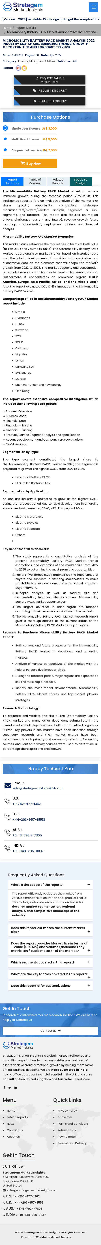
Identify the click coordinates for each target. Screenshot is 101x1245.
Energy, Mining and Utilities (36, 61)
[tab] (50, 885)
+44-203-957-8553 (28, 819)
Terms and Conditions (73, 1124)
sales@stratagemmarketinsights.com (38, 788)
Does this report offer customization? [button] (41, 986)
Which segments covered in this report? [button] (43, 962)
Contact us (50, 1031)
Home (7, 28)
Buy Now (30, 163)
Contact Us (15, 1130)
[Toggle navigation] (93, 7)
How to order (66, 1137)
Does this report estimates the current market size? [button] (48, 930)
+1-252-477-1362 (26, 804)
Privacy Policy (67, 1111)
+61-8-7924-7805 (27, 835)
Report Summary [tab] (12, 181)
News (10, 1124)
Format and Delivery (72, 1143)
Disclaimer (64, 1117)
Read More (82, 1079)
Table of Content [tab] (35, 181)
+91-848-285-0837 (28, 851)
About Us (13, 1137)
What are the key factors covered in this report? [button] (49, 974)
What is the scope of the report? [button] (37, 885)
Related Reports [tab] (58, 181)
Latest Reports (17, 1117)
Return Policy (66, 1130)
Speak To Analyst (80, 181)
